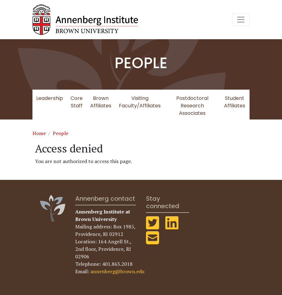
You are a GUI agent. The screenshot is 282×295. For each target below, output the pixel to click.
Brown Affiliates (100, 102)
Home (39, 133)
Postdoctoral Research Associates (192, 106)
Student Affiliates (234, 102)
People (60, 133)
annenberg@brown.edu (117, 271)
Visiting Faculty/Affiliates (140, 102)
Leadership (49, 98)
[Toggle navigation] (241, 19)
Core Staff (76, 102)
